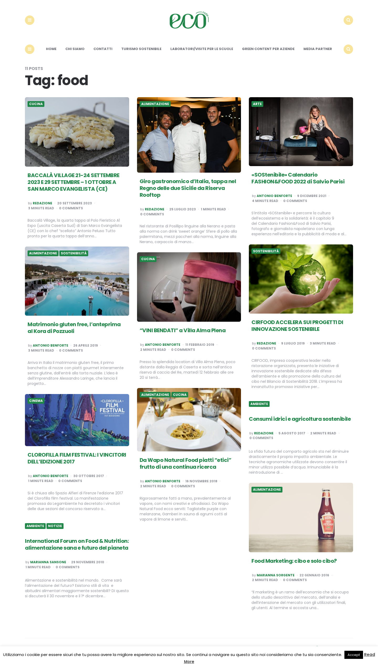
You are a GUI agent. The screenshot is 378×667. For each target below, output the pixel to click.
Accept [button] (354, 654)
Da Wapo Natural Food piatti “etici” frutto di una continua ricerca (186, 464)
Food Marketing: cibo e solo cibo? (294, 561)
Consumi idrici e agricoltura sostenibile (300, 419)
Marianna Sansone (48, 562)
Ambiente (259, 404)
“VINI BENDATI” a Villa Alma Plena (183, 330)
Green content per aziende (268, 49)
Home (51, 49)
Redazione (42, 203)
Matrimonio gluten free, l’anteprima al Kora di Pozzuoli (74, 328)
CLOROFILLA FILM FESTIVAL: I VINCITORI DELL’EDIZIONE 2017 (77, 458)
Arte (257, 104)
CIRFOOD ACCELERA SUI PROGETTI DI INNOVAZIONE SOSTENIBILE (297, 326)
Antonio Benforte (274, 196)
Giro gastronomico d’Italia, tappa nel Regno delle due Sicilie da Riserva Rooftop (188, 188)
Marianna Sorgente (276, 575)
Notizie (55, 526)
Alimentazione (155, 104)
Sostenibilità (266, 251)
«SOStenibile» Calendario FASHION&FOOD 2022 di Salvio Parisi (297, 178)
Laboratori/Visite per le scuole (201, 49)
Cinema (36, 401)
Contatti (102, 49)
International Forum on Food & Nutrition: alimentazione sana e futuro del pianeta (77, 545)
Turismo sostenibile (141, 49)
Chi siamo (75, 49)
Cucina (36, 104)
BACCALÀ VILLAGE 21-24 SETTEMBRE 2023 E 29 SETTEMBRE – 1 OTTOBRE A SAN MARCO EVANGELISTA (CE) (73, 182)
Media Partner (317, 49)
